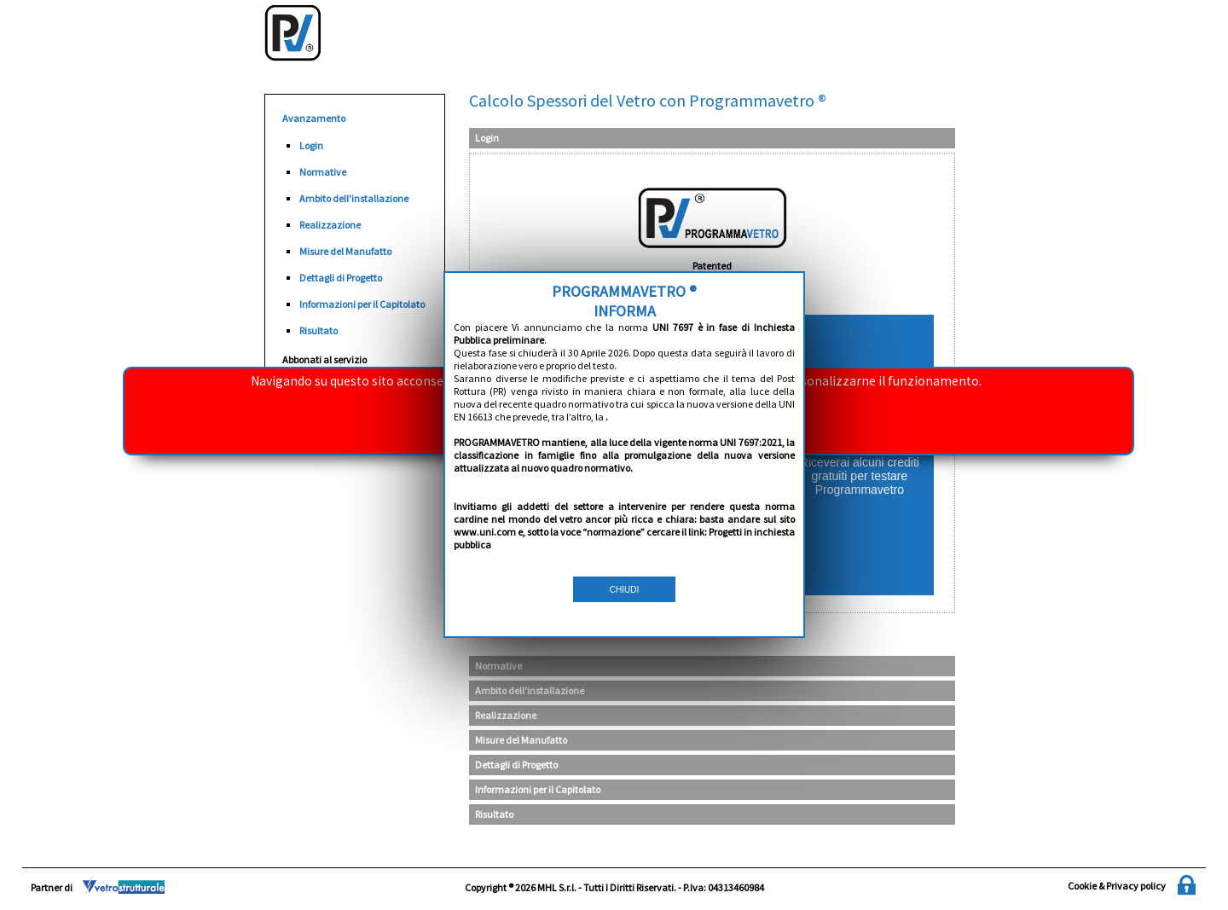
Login (311, 145)
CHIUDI (624, 457)
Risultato (318, 330)
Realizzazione (330, 224)
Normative (322, 171)
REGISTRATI (860, 455)
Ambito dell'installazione (353, 198)
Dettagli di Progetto (340, 277)
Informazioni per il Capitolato (362, 304)
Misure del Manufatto (345, 251)
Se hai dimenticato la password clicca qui (613, 540)
